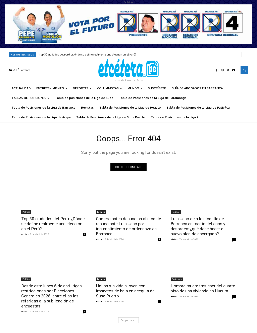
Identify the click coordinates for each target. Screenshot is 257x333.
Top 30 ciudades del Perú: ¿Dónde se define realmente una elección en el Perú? (87, 54)
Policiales (177, 279)
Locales (101, 212)
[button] (244, 70)
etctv (24, 234)
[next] (245, 54)
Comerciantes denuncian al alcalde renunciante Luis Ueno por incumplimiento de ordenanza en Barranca (128, 226)
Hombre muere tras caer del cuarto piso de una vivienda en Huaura (203, 288)
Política (26, 212)
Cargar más (128, 320)
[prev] (239, 54)
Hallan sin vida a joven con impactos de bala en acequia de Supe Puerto (125, 291)
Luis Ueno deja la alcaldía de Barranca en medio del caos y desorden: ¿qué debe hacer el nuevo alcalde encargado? (198, 226)
